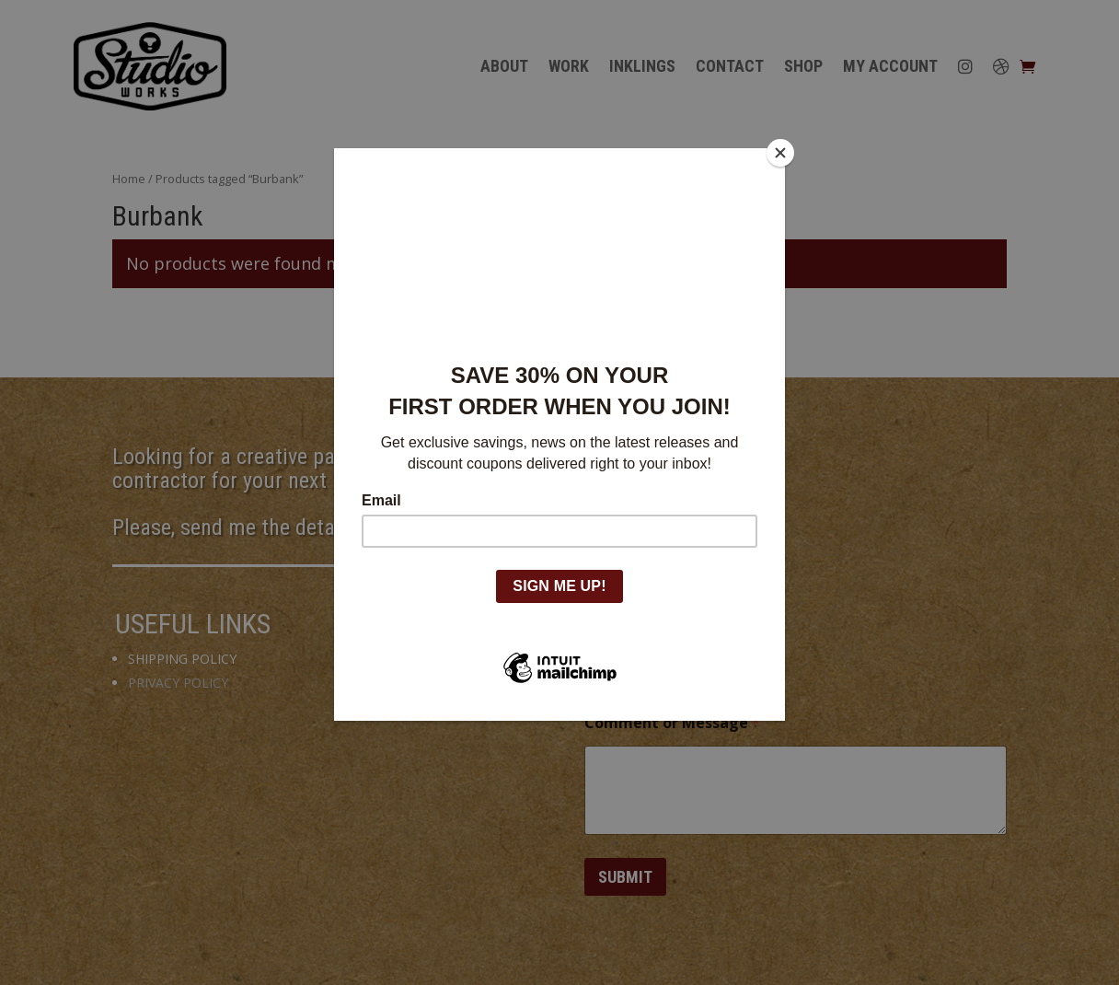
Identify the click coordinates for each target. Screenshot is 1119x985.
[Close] (780, 153)
